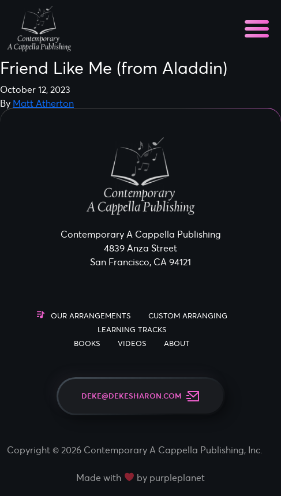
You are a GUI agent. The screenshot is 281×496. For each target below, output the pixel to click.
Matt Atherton (43, 103)
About (177, 343)
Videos (132, 343)
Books (87, 343)
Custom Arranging (187, 316)
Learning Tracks (132, 330)
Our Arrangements (91, 316)
